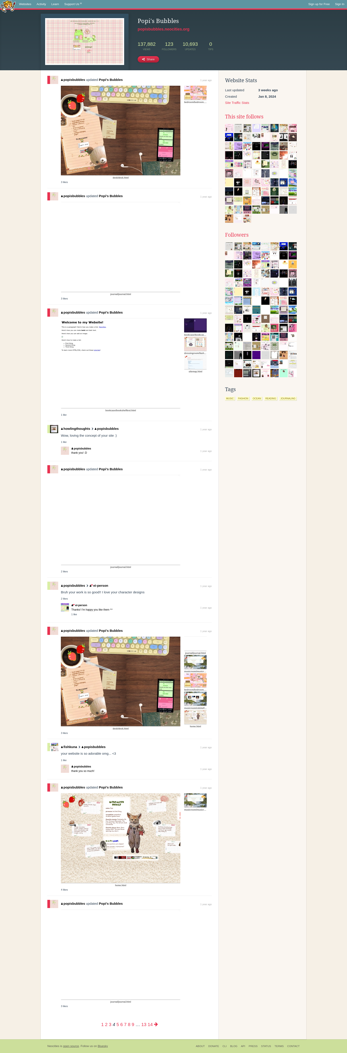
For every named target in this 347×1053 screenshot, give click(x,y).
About (200, 1046)
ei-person (99, 585)
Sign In (339, 4)
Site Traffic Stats (237, 103)
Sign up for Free (319, 4)
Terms (279, 1046)
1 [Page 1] (102, 1024)
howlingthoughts (75, 428)
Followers (237, 235)
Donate (213, 1046)
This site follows (244, 117)
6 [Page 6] (121, 1024)
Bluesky (103, 1046)
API (243, 1046)
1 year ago (206, 80)
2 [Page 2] (106, 1024)
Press (253, 1046)
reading (270, 398)
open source (71, 1046)
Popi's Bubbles (111, 80)
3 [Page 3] (110, 1024)
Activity (41, 4)
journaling (287, 398)
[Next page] (156, 1024)
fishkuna (69, 747)
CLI (225, 1046)
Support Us (73, 4)
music (230, 398)
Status (266, 1046)
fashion (243, 398)
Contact (293, 1046)
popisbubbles (73, 80)
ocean (257, 398)
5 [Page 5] (117, 1024)
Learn (55, 4)
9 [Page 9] (133, 1024)
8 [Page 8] (129, 1024)
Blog (233, 1046)
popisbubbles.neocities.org (163, 29)
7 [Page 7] (125, 1024)
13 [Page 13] (144, 1024)
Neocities (53, 1046)
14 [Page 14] (150, 1024)
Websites (25, 4)
